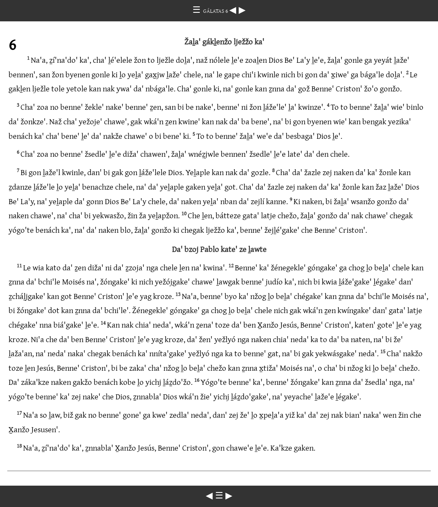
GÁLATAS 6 (216, 10)
